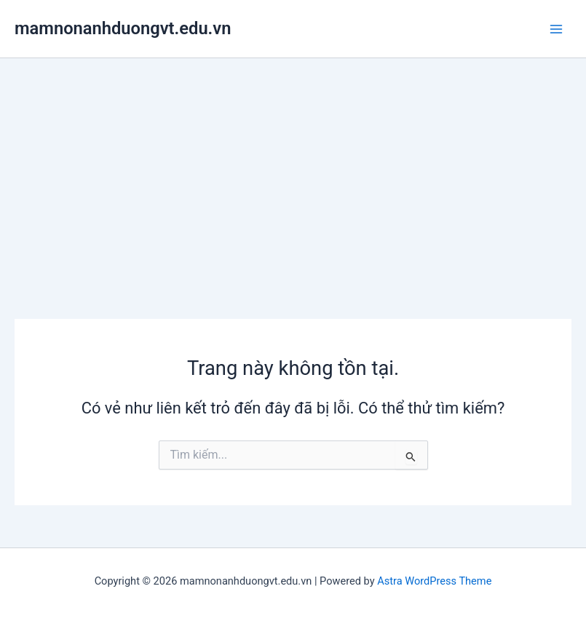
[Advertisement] (293, 167)
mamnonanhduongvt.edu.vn (123, 28)
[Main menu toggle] (556, 29)
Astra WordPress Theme (434, 581)
